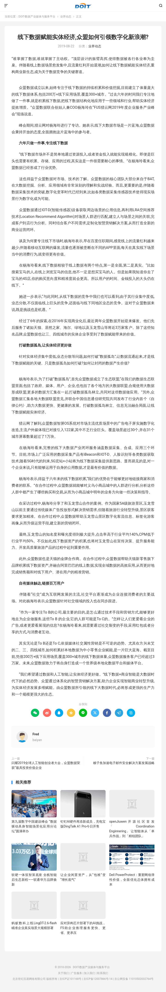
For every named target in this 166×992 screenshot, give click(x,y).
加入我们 (89, 973)
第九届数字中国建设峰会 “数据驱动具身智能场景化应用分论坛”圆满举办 (34, 826)
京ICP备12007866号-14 (97, 979)
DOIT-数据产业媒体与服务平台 (83, 6)
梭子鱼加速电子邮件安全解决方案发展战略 (123, 763)
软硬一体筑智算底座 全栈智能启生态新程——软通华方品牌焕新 (34, 879)
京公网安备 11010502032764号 (133, 979)
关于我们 (63, 973)
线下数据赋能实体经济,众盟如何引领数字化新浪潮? (83, 37)
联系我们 (102, 973)
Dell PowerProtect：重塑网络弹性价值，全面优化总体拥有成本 (131, 879)
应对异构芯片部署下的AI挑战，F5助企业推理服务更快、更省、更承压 (83, 928)
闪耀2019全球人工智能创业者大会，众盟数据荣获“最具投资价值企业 (46, 765)
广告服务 (76, 973)
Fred (36, 734)
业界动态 (65, 16)
